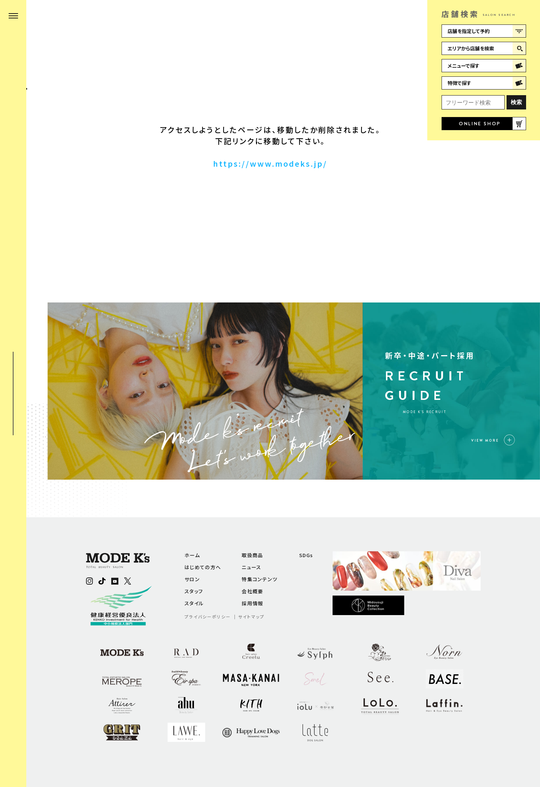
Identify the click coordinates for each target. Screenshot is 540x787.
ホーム (192, 555)
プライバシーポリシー (208, 617)
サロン (192, 579)
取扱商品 (252, 555)
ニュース (251, 567)
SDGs (306, 555)
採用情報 (252, 603)
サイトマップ (251, 617)
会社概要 (252, 591)
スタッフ (194, 591)
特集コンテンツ (259, 579)
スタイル (194, 603)
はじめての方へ (203, 567)
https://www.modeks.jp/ (270, 163)
